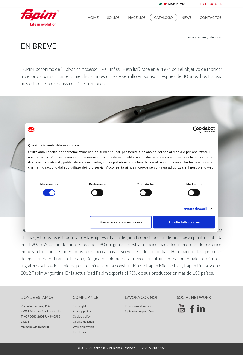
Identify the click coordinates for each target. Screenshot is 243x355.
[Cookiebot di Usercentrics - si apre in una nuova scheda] (196, 129)
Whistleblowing (83, 327)
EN (202, 3)
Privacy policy (82, 311)
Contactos (210, 17)
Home (93, 17)
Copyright (79, 306)
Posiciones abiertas (138, 306)
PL (220, 3)
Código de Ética (83, 321)
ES (211, 3)
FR (206, 3)
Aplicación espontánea (140, 311)
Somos (113, 17)
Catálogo (163, 17)
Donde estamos (37, 297)
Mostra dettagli (195, 208)
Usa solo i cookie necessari (121, 222)
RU (216, 3)
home (190, 37)
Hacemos (137, 17)
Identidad (215, 37)
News (186, 17)
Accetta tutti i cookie (184, 222)
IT (198, 3)
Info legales (80, 332)
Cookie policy (82, 316)
